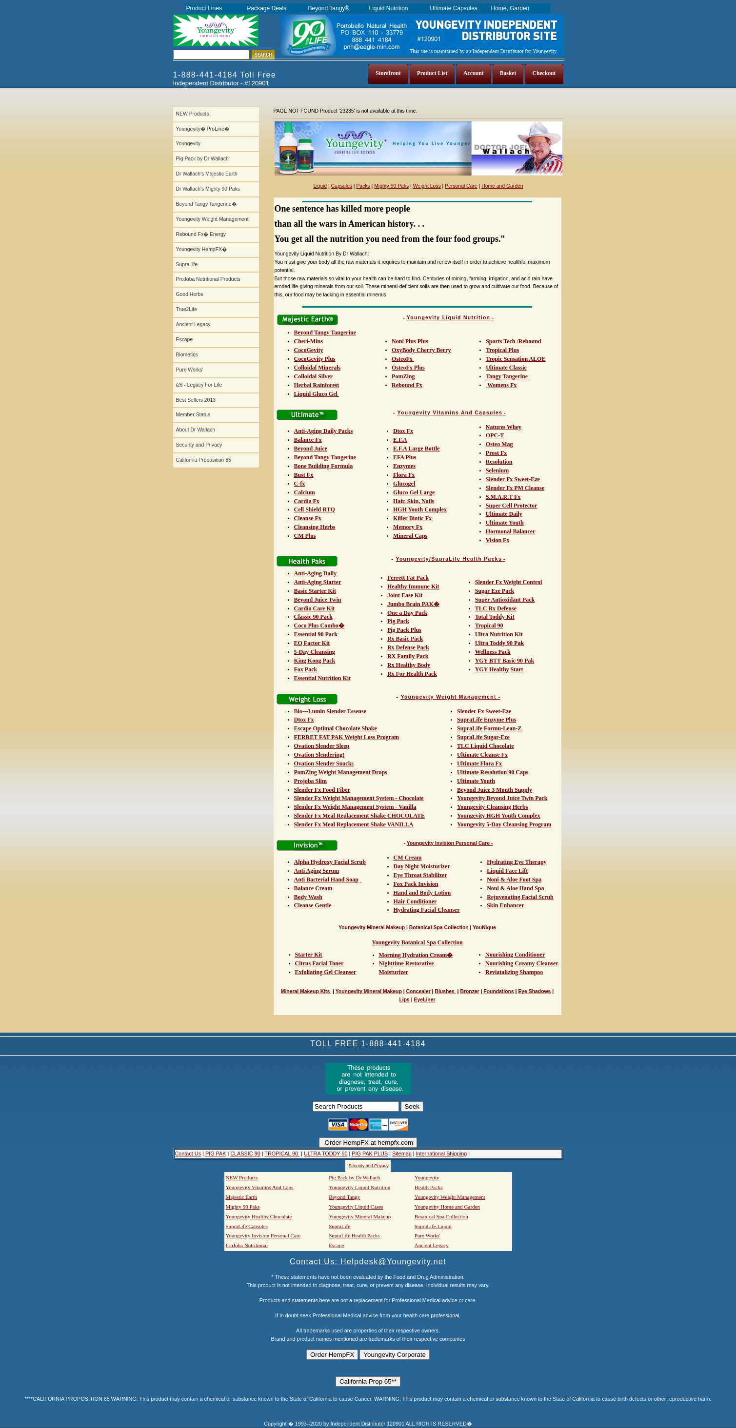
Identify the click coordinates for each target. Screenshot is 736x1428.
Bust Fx (304, 474)
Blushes (445, 991)
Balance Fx (308, 439)
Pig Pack (398, 621)
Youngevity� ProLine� (202, 129)
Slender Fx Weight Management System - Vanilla (355, 806)
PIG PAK (215, 1153)
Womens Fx (501, 385)
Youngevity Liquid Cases (356, 1207)
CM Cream (408, 857)
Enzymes (404, 466)
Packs (363, 186)
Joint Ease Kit (405, 595)
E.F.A (400, 439)
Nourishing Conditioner (515, 954)
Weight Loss (427, 186)
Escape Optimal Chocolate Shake (335, 728)
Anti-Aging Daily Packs (323, 431)
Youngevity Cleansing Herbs (492, 806)
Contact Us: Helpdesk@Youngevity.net (368, 1261)
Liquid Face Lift (507, 870)
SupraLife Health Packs (354, 1235)
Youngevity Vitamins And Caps (260, 1187)
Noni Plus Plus (410, 341)
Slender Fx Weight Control (508, 582)
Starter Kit (308, 954)
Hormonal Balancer (511, 531)
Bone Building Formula (323, 466)
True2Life (187, 309)
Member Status (193, 414)
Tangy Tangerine (507, 376)
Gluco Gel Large (414, 492)
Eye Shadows (534, 991)
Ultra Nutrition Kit (499, 634)
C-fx (299, 483)
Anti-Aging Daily (315, 573)
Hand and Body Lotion (422, 892)
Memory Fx (407, 527)
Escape (184, 339)
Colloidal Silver (313, 376)
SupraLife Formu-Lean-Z (489, 728)
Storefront (388, 73)
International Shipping (441, 1153)
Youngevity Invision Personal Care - (450, 843)
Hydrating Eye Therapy (516, 862)
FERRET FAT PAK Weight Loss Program (346, 737)
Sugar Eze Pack (494, 590)
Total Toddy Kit (495, 616)
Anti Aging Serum (316, 870)
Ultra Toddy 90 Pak (499, 643)
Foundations (498, 991)
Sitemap (402, 1153)
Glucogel (404, 483)
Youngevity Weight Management (212, 219)
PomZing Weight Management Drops (340, 772)
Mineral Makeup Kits (306, 991)
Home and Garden (502, 186)
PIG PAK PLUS (370, 1153)
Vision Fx (498, 540)
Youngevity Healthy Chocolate (259, 1216)
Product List (432, 73)
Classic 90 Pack (313, 616)
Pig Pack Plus (404, 629)
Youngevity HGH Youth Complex (498, 815)
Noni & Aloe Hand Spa (515, 888)
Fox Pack (306, 669)
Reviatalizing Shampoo (514, 972)
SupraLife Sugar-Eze (483, 737)
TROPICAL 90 (281, 1153)
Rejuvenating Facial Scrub (520, 897)
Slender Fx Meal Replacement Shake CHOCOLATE (359, 815)
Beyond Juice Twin (317, 599)
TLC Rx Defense (496, 608)
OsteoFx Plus (408, 367)
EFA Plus (404, 457)
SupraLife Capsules (247, 1226)
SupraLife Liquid (433, 1226)
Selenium (497, 470)
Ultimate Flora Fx (479, 763)
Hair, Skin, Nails (413, 501)
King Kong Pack (315, 660)
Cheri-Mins (308, 341)
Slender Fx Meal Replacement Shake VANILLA (354, 824)
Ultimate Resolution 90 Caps (492, 772)
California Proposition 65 (203, 460)
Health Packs (429, 1187)
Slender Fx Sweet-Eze (513, 479)
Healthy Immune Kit (413, 586)
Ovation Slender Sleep (322, 746)
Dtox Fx (403, 431)
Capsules (341, 186)
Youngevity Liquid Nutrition (448, 317)
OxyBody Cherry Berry (421, 350)
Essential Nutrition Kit (322, 678)
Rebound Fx (407, 385)
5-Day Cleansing (314, 651)
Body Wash (308, 897)
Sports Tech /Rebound (513, 341)
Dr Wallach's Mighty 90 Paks (208, 189)
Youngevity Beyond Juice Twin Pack (502, 798)
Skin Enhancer (505, 905)
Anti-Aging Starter (317, 582)
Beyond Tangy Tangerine (325, 332)
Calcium (304, 492)
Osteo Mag (499, 444)
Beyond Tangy (344, 1197)
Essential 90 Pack (316, 634)
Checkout (544, 73)
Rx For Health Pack (412, 673)
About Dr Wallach (195, 429)
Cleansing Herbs (315, 527)
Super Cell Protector (511, 505)
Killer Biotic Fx (412, 518)
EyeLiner (425, 999)
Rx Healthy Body (408, 665)
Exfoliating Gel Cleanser (326, 972)
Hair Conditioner (415, 901)
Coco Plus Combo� (319, 625)
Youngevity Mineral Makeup (371, 927)
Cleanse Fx (307, 518)
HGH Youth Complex (420, 509)
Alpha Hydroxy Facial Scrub (330, 862)
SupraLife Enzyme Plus (486, 719)
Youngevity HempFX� (201, 249)
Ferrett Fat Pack (408, 577)
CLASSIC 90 (245, 1153)
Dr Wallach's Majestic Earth (207, 173)
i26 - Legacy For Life (199, 385)
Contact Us (188, 1153)
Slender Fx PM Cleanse (515, 488)
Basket (508, 73)
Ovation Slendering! (319, 754)
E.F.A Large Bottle (416, 448)
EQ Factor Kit (312, 643)
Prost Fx (496, 453)
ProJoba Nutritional (247, 1245)
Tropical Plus (502, 350)
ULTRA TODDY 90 (325, 1153)
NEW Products (192, 114)
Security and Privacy (199, 445)
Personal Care (461, 186)
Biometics (187, 354)
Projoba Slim (310, 781)
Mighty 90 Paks (391, 186)
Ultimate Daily (504, 513)
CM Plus (305, 535)
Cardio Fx (306, 501)
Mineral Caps (410, 535)
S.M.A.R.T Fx (503, 496)
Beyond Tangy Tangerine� (206, 204)
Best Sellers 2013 (196, 400)
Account (473, 73)
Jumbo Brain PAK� (413, 604)
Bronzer (469, 991)
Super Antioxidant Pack (505, 599)
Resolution (499, 461)
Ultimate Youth (505, 522)
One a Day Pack (407, 612)
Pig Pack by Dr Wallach (202, 158)
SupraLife (187, 264)
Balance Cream (313, 888)
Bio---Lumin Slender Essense (330, 711)
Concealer (418, 991)
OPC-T (495, 435)
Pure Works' (189, 369)
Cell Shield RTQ (314, 509)
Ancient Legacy (193, 324)
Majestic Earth (241, 1197)
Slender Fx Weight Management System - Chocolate (359, 798)
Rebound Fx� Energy (201, 234)
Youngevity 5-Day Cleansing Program (504, 824)
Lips (404, 999)
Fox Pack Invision (416, 883)
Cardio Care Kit (314, 608)
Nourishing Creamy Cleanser (521, 963)
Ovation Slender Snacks (324, 763)
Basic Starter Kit (315, 590)
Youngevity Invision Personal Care (263, 1235)
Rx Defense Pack (408, 647)
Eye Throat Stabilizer (420, 875)
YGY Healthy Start (499, 669)
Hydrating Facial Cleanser (427, 909)
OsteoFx (403, 358)
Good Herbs (189, 294)
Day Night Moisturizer (422, 866)
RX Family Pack (408, 656)
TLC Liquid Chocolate (485, 746)
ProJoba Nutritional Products (208, 279)
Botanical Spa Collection (439, 927)
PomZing (403, 376)
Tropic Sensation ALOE (515, 358)
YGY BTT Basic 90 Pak (504, 660)
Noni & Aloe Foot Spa (514, 879)
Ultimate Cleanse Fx (482, 754)
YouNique (484, 927)
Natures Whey (503, 427)
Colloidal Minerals (317, 367)
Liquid (320, 186)
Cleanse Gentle (313, 905)
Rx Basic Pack (405, 638)
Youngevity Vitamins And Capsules (450, 412)
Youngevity (188, 143)
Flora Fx (404, 474)
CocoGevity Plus (315, 358)
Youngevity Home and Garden (447, 1207)
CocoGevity (308, 350)
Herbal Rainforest (316, 385)
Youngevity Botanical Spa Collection (417, 942)
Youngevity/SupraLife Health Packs (449, 559)
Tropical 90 (489, 625)
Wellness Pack (493, 651)
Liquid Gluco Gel (316, 394)
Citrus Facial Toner (319, 963)
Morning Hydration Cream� (416, 955)
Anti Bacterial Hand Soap (326, 879)
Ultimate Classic (506, 367)
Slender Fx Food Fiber (322, 789)
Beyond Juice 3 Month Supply (494, 789)
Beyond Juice (310, 448)
